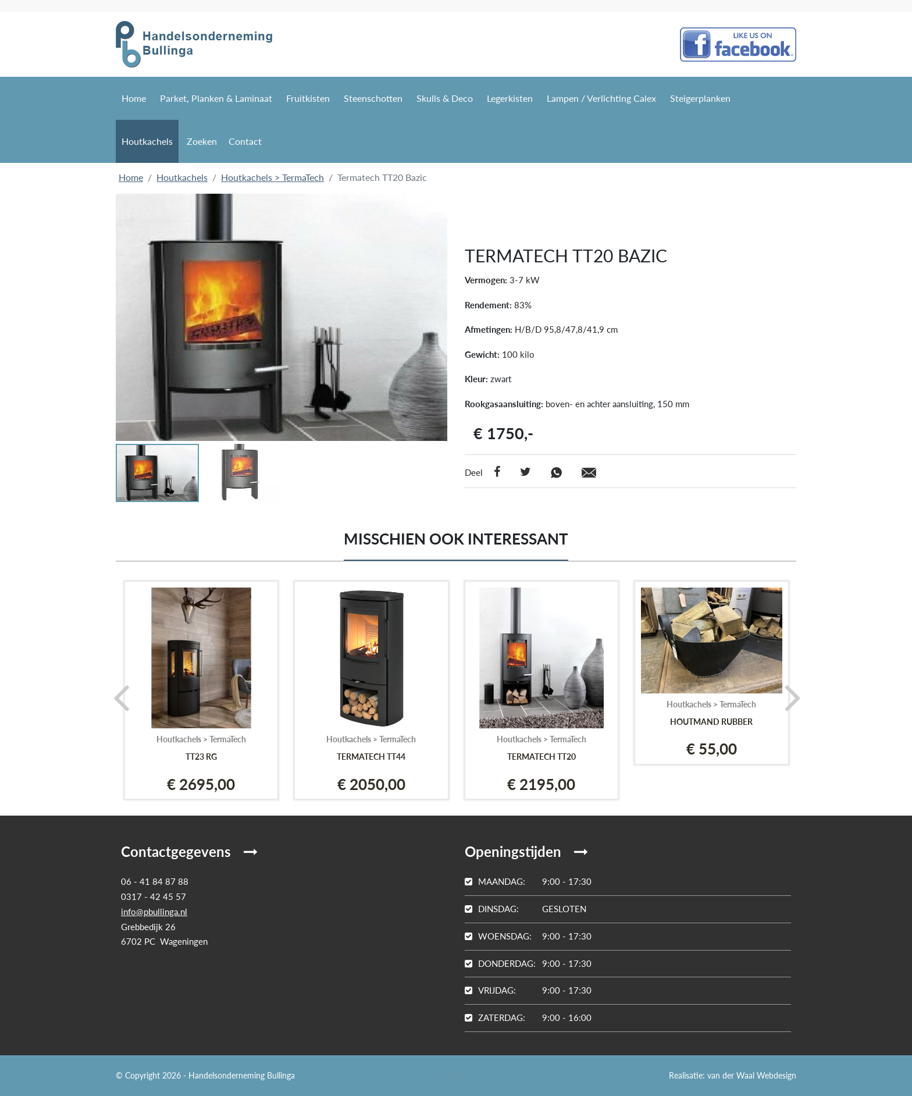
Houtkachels (147, 141)
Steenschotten (373, 98)
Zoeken (202, 141)
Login (456, 1075)
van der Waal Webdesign (751, 1075)
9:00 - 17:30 (528, 881)
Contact (245, 141)
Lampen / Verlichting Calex (601, 98)
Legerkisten (510, 98)
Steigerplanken (700, 98)
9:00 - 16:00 (528, 1017)
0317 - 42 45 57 (153, 896)
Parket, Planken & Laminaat (216, 98)
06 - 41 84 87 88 (154, 881)
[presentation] (117, 697)
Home (134, 98)
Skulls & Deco (444, 98)
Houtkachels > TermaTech (272, 177)
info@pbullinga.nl (154, 911)
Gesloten (525, 908)
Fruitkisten (308, 98)
